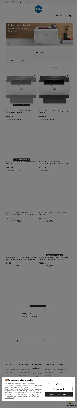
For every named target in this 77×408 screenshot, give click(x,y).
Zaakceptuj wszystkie (58, 394)
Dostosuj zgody (59, 389)
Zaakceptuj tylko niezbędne (58, 384)
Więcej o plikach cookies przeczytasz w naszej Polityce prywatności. (21, 396)
